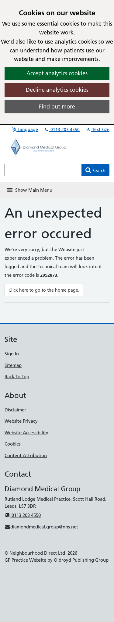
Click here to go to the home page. (44, 290)
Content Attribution (26, 455)
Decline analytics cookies (57, 89)
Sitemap (13, 365)
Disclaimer (15, 410)
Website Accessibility (26, 432)
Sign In (12, 354)
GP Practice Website (25, 560)
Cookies (13, 444)
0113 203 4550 (62, 129)
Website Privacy (21, 421)
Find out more (57, 106)
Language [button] (24, 129)
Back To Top (17, 376)
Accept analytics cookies (57, 73)
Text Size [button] (97, 129)
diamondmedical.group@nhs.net (41, 527)
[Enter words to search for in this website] (43, 170)
